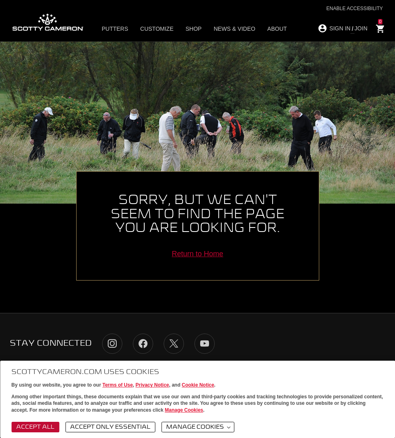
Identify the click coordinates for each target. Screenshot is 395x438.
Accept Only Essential (110, 427)
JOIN (360, 28)
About (269, 29)
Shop (190, 29)
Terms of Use (117, 385)
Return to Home (197, 254)
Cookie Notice (198, 385)
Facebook (143, 344)
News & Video (229, 29)
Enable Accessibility (355, 8)
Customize (156, 29)
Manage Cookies (184, 410)
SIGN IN (339, 28)
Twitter (174, 344)
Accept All (35, 427)
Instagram (112, 344)
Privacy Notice (152, 385)
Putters (116, 29)
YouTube (204, 344)
